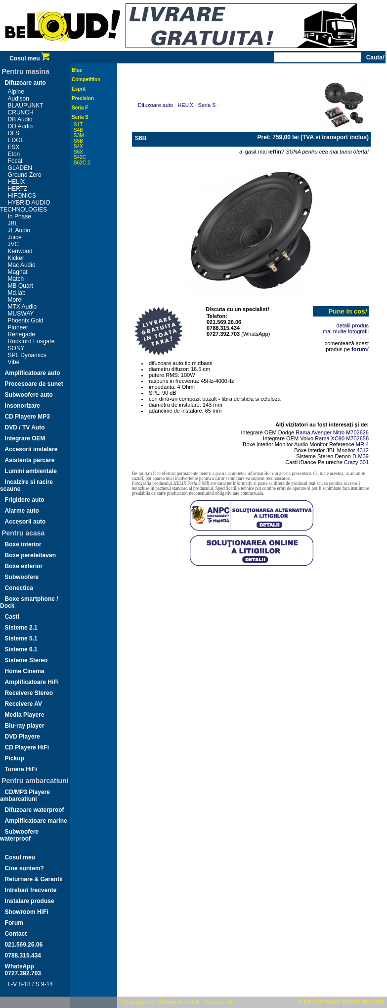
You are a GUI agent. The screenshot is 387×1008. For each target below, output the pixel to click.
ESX (14, 147)
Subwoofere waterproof (19, 835)
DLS (13, 133)
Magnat (18, 271)
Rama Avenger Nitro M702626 (332, 432)
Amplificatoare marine (36, 820)
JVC (13, 244)
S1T (78, 124)
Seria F (80, 107)
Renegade (21, 334)
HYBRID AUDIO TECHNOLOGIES (25, 206)
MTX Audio (22, 306)
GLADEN (20, 167)
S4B (78, 130)
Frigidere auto (24, 499)
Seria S (80, 117)
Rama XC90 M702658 (342, 438)
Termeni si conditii (178, 1002)
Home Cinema (24, 671)
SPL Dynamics (27, 355)
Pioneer (18, 327)
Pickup (14, 758)
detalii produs (353, 325)
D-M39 (360, 456)
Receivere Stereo (29, 693)
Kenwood (20, 251)
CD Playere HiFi (27, 747)
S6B (78, 141)
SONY (16, 348)
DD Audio (20, 126)
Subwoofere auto (29, 394)
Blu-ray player (24, 725)
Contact (16, 933)
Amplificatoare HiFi (32, 682)
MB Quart (20, 285)
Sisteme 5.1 (21, 638)
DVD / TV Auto (25, 427)
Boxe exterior (24, 566)
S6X (78, 152)
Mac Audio (22, 265)
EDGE (16, 140)
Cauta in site (219, 1002)
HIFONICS (22, 195)
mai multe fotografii (346, 331)
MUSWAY (21, 313)
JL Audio (19, 230)
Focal (15, 161)
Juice (15, 237)
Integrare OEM (25, 438)
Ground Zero (25, 174)
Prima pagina (136, 1002)
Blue (77, 70)
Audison (18, 98)
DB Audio (20, 119)
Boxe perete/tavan (30, 555)
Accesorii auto (25, 521)
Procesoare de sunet (34, 383)
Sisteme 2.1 (21, 627)
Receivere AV (23, 703)
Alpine (16, 91)
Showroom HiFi (26, 911)
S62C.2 (82, 162)
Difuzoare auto (25, 82)
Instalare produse (29, 901)
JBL (13, 223)
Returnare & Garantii (34, 879)
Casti (12, 616)
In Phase (19, 216)
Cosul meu (29, 58)
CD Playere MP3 (27, 416)
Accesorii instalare (31, 449)
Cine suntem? (24, 868)
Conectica (19, 587)
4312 (363, 450)
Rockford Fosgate (31, 341)
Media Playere (24, 714)
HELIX (16, 181)
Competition (86, 79)
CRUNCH (21, 112)
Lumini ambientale (31, 471)
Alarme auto (22, 510)
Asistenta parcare (30, 460)
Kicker (16, 258)
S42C (80, 157)
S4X (78, 146)
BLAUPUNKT (25, 105)
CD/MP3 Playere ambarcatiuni (25, 795)
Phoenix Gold (25, 320)
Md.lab (17, 292)
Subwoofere (22, 577)
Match (16, 278)
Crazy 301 (356, 462)
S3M (79, 135)
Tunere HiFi (21, 769)
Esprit (79, 89)
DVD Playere (22, 736)
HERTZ (18, 188)
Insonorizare (22, 405)
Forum (14, 922)
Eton (14, 154)
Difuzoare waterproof (34, 809)
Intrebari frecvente (31, 890)
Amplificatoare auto (32, 373)
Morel (15, 299)
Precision (83, 98)
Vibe (14, 362)
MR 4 (362, 444)
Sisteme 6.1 (21, 649)
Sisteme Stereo (26, 660)
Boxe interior (23, 544)
